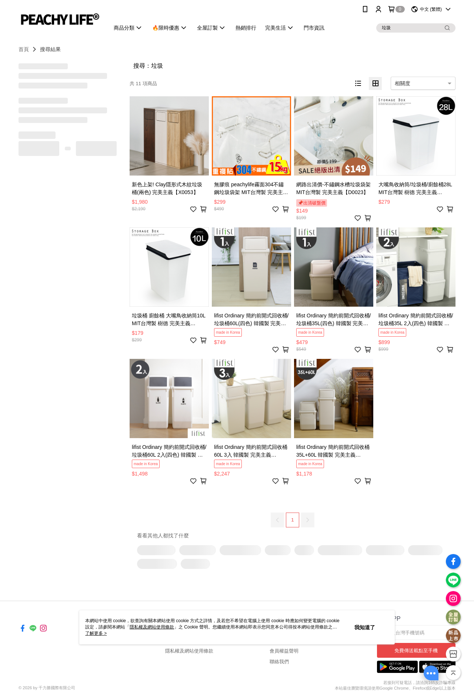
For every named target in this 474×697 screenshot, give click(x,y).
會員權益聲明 (284, 651)
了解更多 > (96, 633)
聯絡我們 (279, 661)
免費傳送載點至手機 (416, 650)
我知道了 (364, 627)
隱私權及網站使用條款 (189, 651)
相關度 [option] (402, 83)
